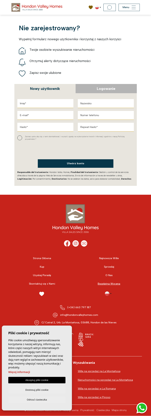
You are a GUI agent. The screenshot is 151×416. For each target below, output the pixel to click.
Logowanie (106, 88)
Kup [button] (42, 266)
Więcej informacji (19, 371)
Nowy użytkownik (45, 88)
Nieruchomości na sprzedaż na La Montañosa (105, 379)
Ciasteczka (103, 410)
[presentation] (37, 150)
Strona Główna (42, 258)
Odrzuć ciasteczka (37, 399)
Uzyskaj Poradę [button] (42, 275)
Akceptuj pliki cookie (36, 379)
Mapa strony (119, 410)
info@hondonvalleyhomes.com (79, 315)
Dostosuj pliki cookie (36, 389)
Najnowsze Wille (109, 258)
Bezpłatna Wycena (109, 283)
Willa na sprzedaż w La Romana (97, 388)
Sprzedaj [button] (109, 266)
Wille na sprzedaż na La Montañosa (99, 371)
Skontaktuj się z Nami (42, 283)
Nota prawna (70, 410)
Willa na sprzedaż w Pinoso (94, 397)
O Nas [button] (109, 275)
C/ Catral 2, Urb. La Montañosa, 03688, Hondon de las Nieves (79, 322)
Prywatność (87, 410)
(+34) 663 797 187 (79, 307)
